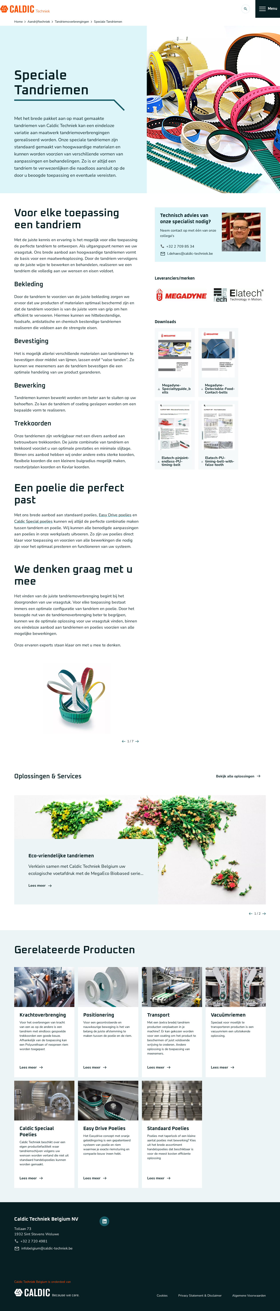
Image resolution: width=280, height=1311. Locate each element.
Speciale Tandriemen (108, 21)
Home (18, 21)
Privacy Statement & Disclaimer (200, 1301)
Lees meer (40, 891)
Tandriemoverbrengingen (72, 21)
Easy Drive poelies (115, 515)
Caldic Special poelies (34, 521)
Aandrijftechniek (39, 21)
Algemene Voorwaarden (249, 1301)
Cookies (162, 1301)
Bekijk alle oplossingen (238, 782)
